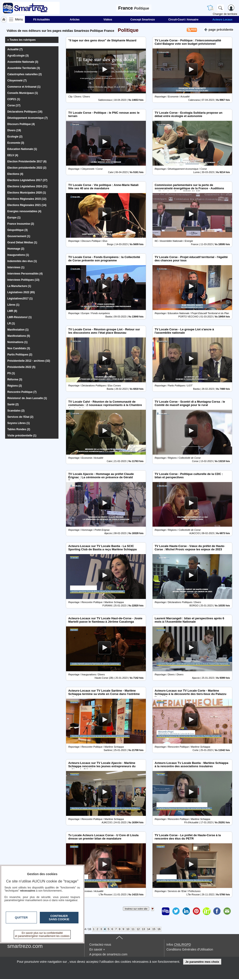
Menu (19, 19)
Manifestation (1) (17, 329)
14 (148, 929)
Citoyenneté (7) (17, 80)
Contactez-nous (100, 944)
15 (153, 929)
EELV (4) (12, 155)
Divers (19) (14, 130)
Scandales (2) (15, 410)
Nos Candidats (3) (18, 348)
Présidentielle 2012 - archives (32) (28, 360)
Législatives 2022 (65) (21, 292)
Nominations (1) (17, 342)
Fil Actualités (41, 19)
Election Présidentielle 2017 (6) (26, 161)
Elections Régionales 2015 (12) (26, 198)
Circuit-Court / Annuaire (183, 19)
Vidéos (107, 19)
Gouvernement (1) (18, 236)
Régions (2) (14, 385)
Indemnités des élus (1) (22, 261)
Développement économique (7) (27, 117)
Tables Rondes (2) (18, 429)
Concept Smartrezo (143, 19)
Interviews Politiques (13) (23, 279)
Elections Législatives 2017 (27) (27, 180)
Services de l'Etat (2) (20, 416)
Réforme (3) (14, 379)
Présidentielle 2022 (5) (21, 367)
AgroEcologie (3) (18, 55)
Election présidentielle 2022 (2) (26, 167)
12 (138, 929)
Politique (127, 30)
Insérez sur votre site (136, 908)
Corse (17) (13, 105)
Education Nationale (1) (22, 149)
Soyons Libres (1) (18, 423)
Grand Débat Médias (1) (22, 242)
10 (127, 929)
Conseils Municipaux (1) (22, 93)
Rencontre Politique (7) (21, 392)
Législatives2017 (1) (19, 298)
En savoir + (97, 949)
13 (143, 929)
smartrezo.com (25, 946)
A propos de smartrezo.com (108, 954)
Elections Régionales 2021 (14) (26, 205)
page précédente (218, 29)
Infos (179, 944)
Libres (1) (13, 304)
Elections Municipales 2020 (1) (26, 192)
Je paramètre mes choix (202, 961)
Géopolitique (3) (17, 230)
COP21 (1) (13, 99)
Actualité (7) (15, 49)
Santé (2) (13, 404)
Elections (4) (15, 174)
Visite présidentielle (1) (21, 435)
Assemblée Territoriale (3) (23, 68)
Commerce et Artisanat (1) (23, 86)
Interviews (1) (15, 267)
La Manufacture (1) (19, 286)
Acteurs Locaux (222, 19)
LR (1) (11, 323)
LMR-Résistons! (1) (19, 317)
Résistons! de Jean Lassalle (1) (27, 398)
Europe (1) (13, 217)
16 (158, 929)
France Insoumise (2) (20, 223)
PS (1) (11, 373)
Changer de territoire (225, 14)
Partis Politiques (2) (19, 354)
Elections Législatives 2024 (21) (27, 186)
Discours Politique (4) (21, 124)
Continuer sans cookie (59, 917)
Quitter (21, 917)
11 (133, 929)
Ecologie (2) (14, 136)
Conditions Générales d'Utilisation (190, 949)
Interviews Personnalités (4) (25, 273)
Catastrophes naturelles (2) (24, 74)
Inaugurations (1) (18, 254)
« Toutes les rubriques (21, 39)
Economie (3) (15, 142)
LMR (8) (12, 311)
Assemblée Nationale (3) (22, 61)
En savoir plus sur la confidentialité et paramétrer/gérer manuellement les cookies (42, 934)
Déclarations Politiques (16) (24, 111)
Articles (75, 19)
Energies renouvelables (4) (24, 211)
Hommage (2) (15, 248)
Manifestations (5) (18, 335)
